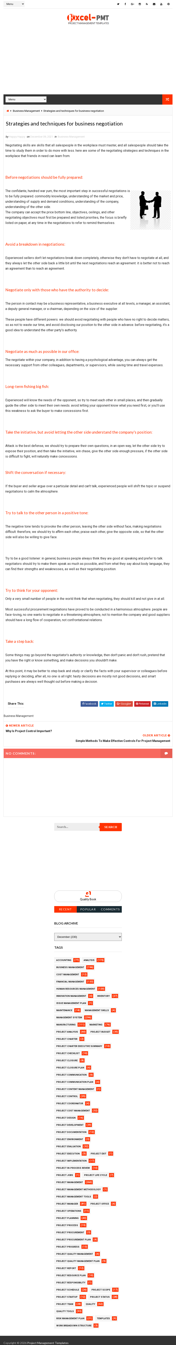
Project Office (99, 1198)
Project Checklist (68, 1048)
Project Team (64, 1299)
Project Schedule (67, 1284)
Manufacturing (66, 1019)
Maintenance (64, 1005)
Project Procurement (70, 1227)
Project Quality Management (74, 1249)
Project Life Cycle (95, 1170)
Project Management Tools (73, 1191)
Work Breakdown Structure (73, 1320)
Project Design (66, 1112)
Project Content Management (75, 1084)
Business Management (26, 110)
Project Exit (98, 1148)
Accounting (63, 955)
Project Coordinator (69, 1098)
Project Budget (100, 1026)
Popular (88, 904)
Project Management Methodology (78, 1184)
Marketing (95, 1019)
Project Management (69, 1177)
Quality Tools (65, 1306)
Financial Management (70, 976)
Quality (90, 1299)
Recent (65, 904)
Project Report (66, 1263)
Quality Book (88, 894)
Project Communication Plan (74, 1077)
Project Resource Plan (71, 1270)
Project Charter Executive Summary (79, 1041)
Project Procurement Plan (73, 1234)
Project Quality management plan (77, 1256)
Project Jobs (64, 1170)
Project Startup (67, 1292)
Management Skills (97, 1005)
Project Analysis (67, 1026)
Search (110, 822)
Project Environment (69, 1134)
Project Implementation (71, 1155)
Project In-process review (73, 1163)
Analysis (89, 955)
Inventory (103, 991)
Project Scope (100, 1284)
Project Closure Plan (70, 1062)
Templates (103, 1313)
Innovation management (71, 991)
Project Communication (71, 1069)
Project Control (67, 1091)
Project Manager (67, 1198)
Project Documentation (71, 1127)
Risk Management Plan (70, 1313)
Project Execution (68, 1148)
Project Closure (67, 1055)
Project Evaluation (68, 1141)
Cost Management (67, 969)
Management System (69, 1012)
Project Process (67, 1220)
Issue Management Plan (71, 998)
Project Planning (67, 1213)
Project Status (100, 1292)
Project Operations (68, 1206)
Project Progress (67, 1241)
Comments (110, 904)
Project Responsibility (70, 1277)
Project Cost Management (73, 1105)
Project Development (69, 1120)
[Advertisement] (88, 65)
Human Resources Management (75, 983)
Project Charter (66, 1034)
